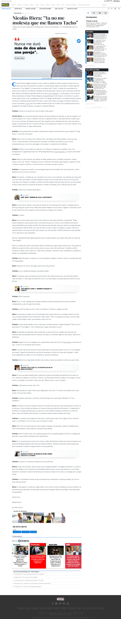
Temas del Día (6, 8)
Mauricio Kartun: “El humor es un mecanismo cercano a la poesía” (36, 454)
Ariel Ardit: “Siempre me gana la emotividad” (36, 197)
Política (14, 5)
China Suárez (67, 342)
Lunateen (93, 608)
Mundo (35, 5)
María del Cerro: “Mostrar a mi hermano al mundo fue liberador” (33, 583)
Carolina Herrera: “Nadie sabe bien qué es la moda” (29, 580)
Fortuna (43, 608)
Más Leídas (89, 32)
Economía (28, 5)
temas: (15, 530)
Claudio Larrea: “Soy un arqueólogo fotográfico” (28, 586)
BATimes (101, 608)
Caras (27, 608)
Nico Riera (33, 532)
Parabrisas (63, 608)
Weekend (56, 608)
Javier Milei (18, 8)
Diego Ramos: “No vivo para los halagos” (26, 577)
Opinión (53, 5)
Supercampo (72, 608)
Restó (66, 5)
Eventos (60, 5)
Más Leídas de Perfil (92, 70)
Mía (88, 608)
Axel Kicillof (59, 8)
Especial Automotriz (81, 5)
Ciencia (47, 5)
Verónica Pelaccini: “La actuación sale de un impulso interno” (36, 368)
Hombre (49, 608)
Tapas (71, 5)
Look (79, 608)
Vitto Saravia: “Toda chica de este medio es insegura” (29, 574)
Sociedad (21, 5)
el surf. (27, 103)
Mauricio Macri (72, 8)
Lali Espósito (19, 261)
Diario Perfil (21, 608)
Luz (84, 608)
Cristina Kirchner (45, 8)
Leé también (25, 195)
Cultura (41, 5)
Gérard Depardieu (59, 151)
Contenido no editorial (96, 5)
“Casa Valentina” (53, 93)
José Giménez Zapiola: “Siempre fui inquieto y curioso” (36, 289)
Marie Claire (35, 608)
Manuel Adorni (31, 8)
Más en (20, 541)
